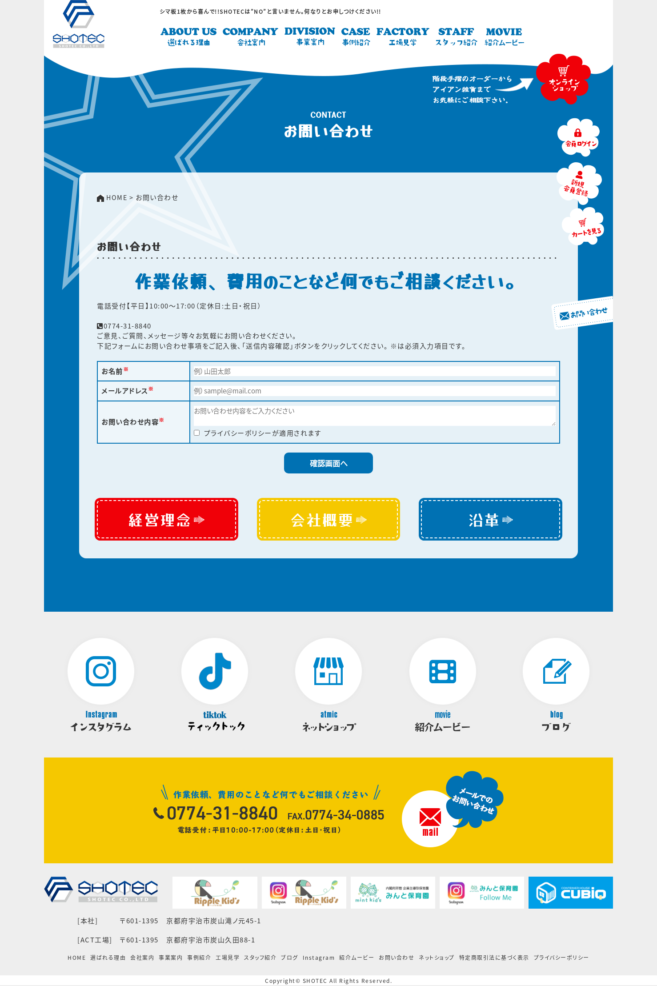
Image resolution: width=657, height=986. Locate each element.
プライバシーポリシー (561, 959)
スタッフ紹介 (260, 959)
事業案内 (171, 959)
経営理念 (166, 519)
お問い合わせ (396, 959)
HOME (77, 959)
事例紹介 (199, 959)
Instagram (319, 959)
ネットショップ (437, 959)
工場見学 (228, 959)
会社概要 (328, 519)
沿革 (491, 519)
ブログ (289, 959)
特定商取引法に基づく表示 (494, 959)
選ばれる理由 (108, 959)
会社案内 (142, 959)
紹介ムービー (356, 959)
